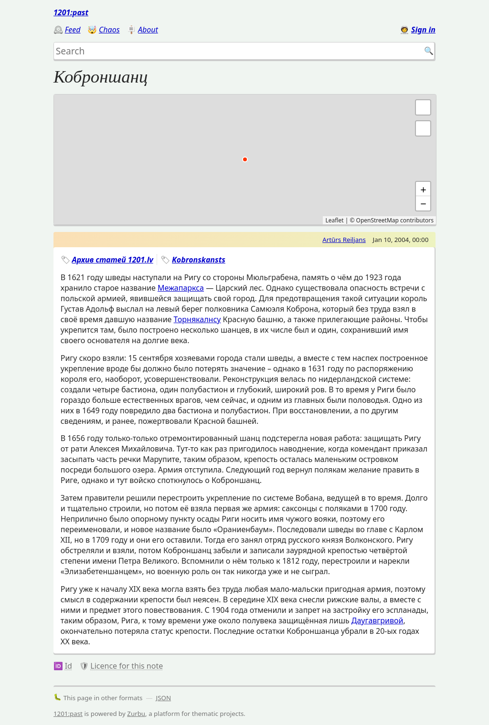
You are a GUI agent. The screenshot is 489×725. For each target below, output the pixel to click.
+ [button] (423, 189)
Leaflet (334, 220)
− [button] (423, 203)
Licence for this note (126, 666)
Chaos (109, 29)
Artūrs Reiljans (344, 239)
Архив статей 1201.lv (112, 259)
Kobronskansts (198, 259)
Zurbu (136, 713)
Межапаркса (181, 288)
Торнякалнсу (197, 319)
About (148, 29)
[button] (423, 128)
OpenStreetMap (377, 220)
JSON (163, 697)
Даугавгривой (377, 620)
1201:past (70, 12)
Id (68, 666)
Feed (73, 29)
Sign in (423, 29)
